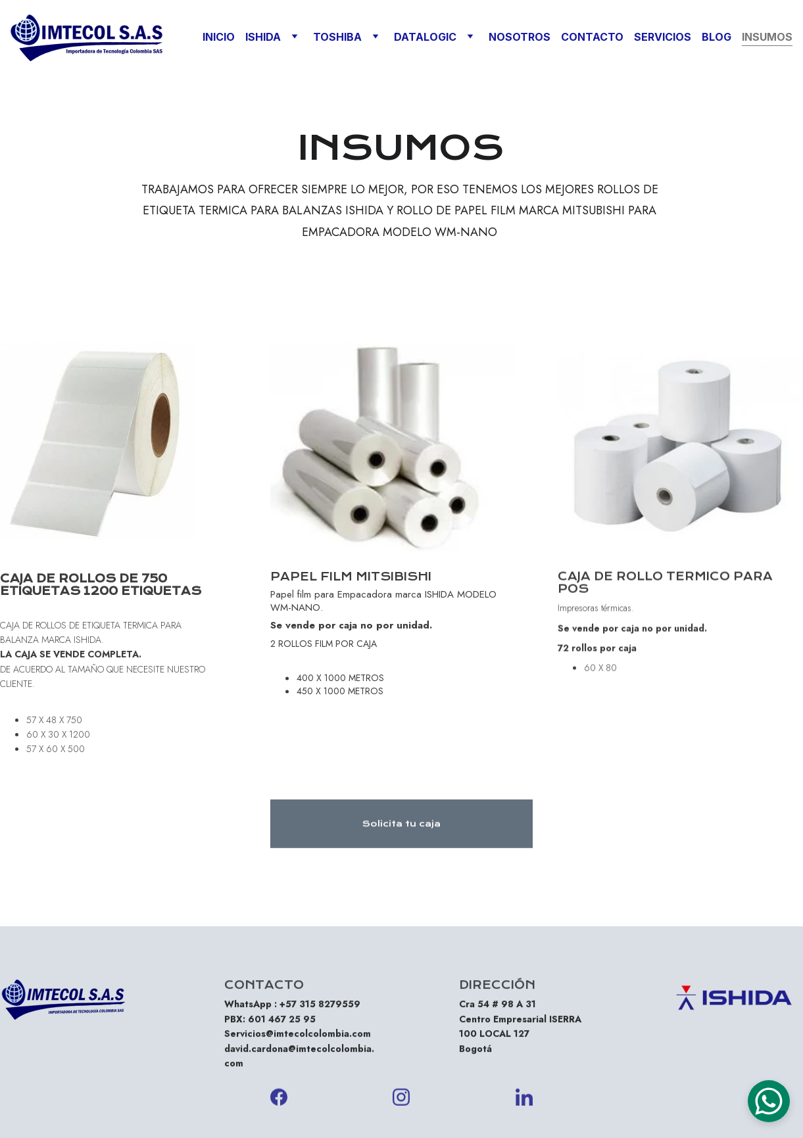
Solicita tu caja (401, 828)
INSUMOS (767, 36)
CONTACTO (592, 36)
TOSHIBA (337, 36)
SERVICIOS (662, 36)
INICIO (219, 36)
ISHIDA (263, 36)
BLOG (716, 36)
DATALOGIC (425, 36)
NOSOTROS (519, 36)
